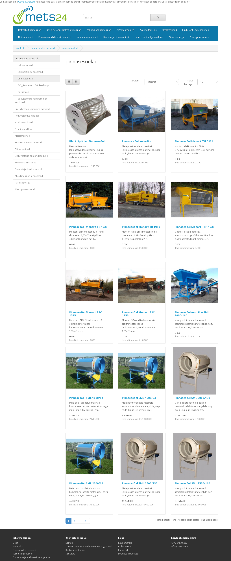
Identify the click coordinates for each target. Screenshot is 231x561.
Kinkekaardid (125, 546)
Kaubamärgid (125, 542)
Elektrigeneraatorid (200, 37)
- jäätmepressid (24, 65)
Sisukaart (70, 553)
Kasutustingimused (22, 553)
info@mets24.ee (179, 546)
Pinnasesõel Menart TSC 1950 (138, 313)
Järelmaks (18, 546)
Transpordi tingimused (24, 550)
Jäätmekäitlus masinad (29, 29)
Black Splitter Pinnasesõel (86, 141)
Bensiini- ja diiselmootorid (116, 37)
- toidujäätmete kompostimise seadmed (31, 100)
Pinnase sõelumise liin (136, 141)
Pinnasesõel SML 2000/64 (86, 483)
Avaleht (20, 48)
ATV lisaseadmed (125, 29)
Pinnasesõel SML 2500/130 (139, 483)
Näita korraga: (188, 82)
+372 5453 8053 (179, 542)
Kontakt (69, 542)
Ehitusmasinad (25, 37)
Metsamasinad (169, 29)
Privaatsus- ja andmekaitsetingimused (32, 557)
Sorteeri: (134, 80)
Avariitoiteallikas (148, 29)
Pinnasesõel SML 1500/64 (139, 398)
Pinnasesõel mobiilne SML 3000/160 (192, 313)
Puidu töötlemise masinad (195, 29)
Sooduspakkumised (128, 553)
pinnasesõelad (70, 48)
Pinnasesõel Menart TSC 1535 (85, 313)
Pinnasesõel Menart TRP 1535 (194, 227)
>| (86, 520)
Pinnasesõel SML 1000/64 (86, 398)
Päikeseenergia (176, 37)
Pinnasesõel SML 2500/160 (192, 483)
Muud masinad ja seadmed (150, 37)
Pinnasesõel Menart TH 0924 (194, 141)
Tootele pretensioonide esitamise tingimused (89, 546)
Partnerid (123, 550)
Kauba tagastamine (75, 550)
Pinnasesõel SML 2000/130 (192, 398)
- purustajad (22, 92)
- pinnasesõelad (24, 78)
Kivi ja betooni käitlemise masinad (64, 29)
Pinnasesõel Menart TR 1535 (88, 227)
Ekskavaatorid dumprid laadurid (54, 37)
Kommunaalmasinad (87, 37)
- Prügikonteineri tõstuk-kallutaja (32, 85)
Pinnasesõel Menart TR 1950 (141, 227)
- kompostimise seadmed (29, 71)
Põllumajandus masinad (99, 29)
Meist (15, 542)
